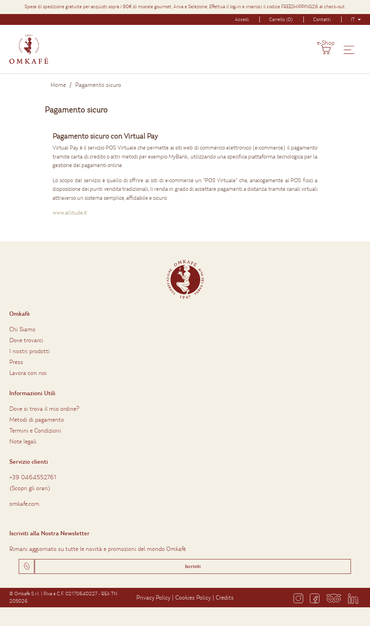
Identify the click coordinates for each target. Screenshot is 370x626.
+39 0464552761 (32, 477)
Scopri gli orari (30, 488)
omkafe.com (24, 503)
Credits (225, 597)
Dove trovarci (26, 340)
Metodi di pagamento (36, 419)
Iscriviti (193, 566)
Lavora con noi (28, 372)
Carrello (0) (281, 19)
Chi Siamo (22, 329)
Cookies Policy (193, 597)
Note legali (23, 441)
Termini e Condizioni (35, 430)
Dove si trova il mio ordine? (44, 408)
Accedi (242, 19)
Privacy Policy (153, 597)
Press (16, 362)
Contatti (322, 19)
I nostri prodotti (29, 351)
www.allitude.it (70, 212)
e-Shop (326, 42)
